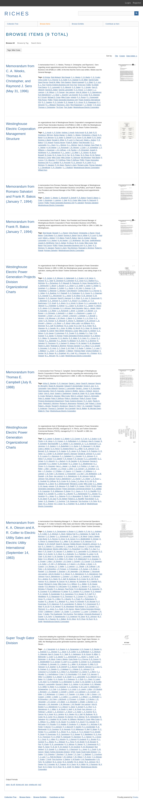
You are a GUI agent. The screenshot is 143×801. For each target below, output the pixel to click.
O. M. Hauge (49, 333)
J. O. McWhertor (75, 240)
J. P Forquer (71, 699)
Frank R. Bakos (72, 143)
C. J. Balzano (51, 288)
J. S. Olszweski (71, 702)
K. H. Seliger (77, 318)
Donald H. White (58, 140)
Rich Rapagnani (76, 105)
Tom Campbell (70, 408)
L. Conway (65, 576)
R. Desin (41, 734)
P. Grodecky (71, 724)
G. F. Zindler (48, 679)
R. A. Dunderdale (88, 727)
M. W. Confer (62, 719)
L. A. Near (55, 95)
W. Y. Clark (60, 356)
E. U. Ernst (63, 301)
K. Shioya (69, 321)
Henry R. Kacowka (57, 391)
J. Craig (82, 148)
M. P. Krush (42, 97)
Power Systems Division (74, 401)
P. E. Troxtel (69, 333)
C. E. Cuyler (95, 77)
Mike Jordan (65, 158)
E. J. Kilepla (73, 669)
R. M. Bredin (79, 742)
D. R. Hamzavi (51, 298)
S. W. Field (70, 348)
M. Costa (48, 155)
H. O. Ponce (78, 90)
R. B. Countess (53, 729)
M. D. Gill (88, 481)
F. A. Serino (83, 672)
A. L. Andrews (96, 531)
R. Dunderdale (54, 594)
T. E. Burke (79, 348)
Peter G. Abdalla (44, 398)
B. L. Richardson (52, 283)
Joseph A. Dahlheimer (63, 393)
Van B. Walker (81, 408)
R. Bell (87, 729)
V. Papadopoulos (59, 617)
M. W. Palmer (95, 155)
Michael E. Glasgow (53, 396)
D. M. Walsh (86, 138)
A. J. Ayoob (47, 133)
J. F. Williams (87, 471)
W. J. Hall (70, 353)
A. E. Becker (94, 649)
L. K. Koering (84, 576)
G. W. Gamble (71, 461)
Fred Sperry (42, 87)
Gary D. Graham (84, 145)
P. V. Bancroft (68, 727)
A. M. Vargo (88, 278)
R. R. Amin (80, 341)
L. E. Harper (76, 479)
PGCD (87, 486)
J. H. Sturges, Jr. (51, 566)
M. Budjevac (58, 326)
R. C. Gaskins (47, 102)
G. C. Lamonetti (54, 87)
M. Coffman (51, 481)
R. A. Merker (95, 336)
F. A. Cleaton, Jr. (84, 301)
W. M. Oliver (71, 619)
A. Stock (62, 534)
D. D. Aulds (63, 80)
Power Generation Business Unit (65, 100)
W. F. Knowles (49, 764)
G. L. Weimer (61, 145)
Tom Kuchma (83, 501)
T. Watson (69, 351)
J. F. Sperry (88, 90)
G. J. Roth (79, 679)
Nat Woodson (86, 158)
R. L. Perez (70, 602)
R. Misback (71, 341)
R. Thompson (51, 343)
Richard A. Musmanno (68, 403)
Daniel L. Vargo (74, 383)
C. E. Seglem (51, 446)
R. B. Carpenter (44, 491)
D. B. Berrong (48, 138)
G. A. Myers (61, 303)
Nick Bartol (96, 158)
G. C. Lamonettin (90, 303)
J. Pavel (50, 316)
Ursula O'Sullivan (92, 351)
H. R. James (42, 308)
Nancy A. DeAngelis (91, 396)
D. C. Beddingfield (83, 539)
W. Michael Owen (94, 408)
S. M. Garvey (69, 609)
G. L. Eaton (69, 306)
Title (116, 56)
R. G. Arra (97, 734)
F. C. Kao (92, 549)
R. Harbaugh (66, 737)
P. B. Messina (60, 486)
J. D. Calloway (80, 692)
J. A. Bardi (72, 466)
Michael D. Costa (54, 97)
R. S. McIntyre (91, 341)
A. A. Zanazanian (59, 531)
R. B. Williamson (57, 491)
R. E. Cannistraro (67, 594)
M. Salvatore (81, 581)
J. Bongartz (42, 692)
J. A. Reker (52, 311)
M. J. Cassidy (51, 328)
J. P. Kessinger (72, 569)
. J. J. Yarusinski (49, 649)
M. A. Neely (53, 579)
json (26, 785)
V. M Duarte (75, 759)
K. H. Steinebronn (91, 574)
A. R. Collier (42, 534)
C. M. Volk (78, 288)
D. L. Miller (79, 449)
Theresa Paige (79, 351)
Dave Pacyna (43, 82)
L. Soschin (64, 95)
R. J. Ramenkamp (80, 494)
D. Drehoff (67, 138)
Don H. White (82, 235)
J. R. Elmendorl (83, 150)
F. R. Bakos (81, 198)
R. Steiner (78, 604)
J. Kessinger (49, 150)
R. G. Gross (78, 102)
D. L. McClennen (55, 296)
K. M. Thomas (49, 321)
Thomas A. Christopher (46, 107)
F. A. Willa (84, 549)
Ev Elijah (95, 85)
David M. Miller (54, 82)
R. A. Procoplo (65, 163)
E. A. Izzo (97, 82)
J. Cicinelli (79, 311)
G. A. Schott (70, 303)
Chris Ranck (73, 233)
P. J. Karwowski (92, 97)
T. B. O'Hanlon (49, 754)
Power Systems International (89, 100)
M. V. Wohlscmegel (62, 484)
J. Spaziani (61, 571)
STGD (40, 612)
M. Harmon (69, 717)
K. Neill (69, 709)
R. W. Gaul (52, 499)
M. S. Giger (85, 328)
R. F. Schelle (48, 494)
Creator (122, 56)
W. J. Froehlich (68, 504)
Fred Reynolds (84, 143)
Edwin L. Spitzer (90, 140)
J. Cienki (70, 692)
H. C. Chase (73, 464)
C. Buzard (60, 286)
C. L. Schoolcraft (62, 536)
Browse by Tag (22, 43)
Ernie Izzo (81, 85)
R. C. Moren (61, 732)
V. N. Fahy (93, 501)
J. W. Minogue (50, 318)
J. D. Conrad (79, 469)
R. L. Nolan (50, 496)
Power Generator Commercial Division (76, 489)
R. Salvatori (50, 165)
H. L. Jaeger (88, 306)
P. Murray (47, 727)
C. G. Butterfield (62, 446)
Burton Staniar (59, 135)
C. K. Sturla (73, 446)
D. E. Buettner (51, 293)
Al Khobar (46, 77)
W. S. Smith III (80, 504)
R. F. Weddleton (87, 734)
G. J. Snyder (86, 87)
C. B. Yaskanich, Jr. (76, 444)
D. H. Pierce (55, 449)
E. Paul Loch (78, 140)
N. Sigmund (75, 158)
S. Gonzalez (42, 348)
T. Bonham (59, 754)
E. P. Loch (69, 140)
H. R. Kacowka (53, 308)
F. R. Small (52, 303)
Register (137, 3)
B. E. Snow (79, 281)
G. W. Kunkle (68, 556)
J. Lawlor (88, 313)
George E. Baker (51, 90)
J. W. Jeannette (72, 571)
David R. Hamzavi (64, 298)
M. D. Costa (83, 95)
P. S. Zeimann (57, 727)
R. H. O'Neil (55, 737)
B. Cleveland (58, 281)
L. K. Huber (86, 479)
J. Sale (64, 200)
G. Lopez (90, 554)
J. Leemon (57, 200)
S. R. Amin (52, 348)
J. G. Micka (80, 564)
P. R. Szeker (79, 486)
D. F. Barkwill (62, 293)
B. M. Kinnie (86, 654)
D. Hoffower (42, 664)
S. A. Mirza (85, 346)
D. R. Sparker (51, 667)
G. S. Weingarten (65, 682)
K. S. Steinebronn (94, 92)
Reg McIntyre (73, 248)
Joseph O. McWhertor (46, 243)
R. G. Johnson (76, 163)
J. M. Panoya (59, 474)
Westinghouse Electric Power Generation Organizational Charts (17, 437)
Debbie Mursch (76, 544)
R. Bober (67, 491)
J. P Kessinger (70, 474)
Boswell (55, 233)
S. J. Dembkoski (44, 168)
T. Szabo (46, 614)
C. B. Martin (85, 77)
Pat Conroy (47, 245)
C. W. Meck (95, 446)
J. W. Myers (60, 318)
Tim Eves (59, 107)
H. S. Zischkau (72, 687)
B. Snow (83, 283)
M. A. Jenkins (43, 579)
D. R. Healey (61, 451)
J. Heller (61, 566)
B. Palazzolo (74, 283)
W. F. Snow (58, 504)
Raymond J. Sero (63, 105)
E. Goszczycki (94, 298)
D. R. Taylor (96, 138)
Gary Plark (95, 145)
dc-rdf (13, 785)
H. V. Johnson (65, 308)
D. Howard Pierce (67, 449)
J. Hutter (55, 697)
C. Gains (87, 286)
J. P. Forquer (60, 92)
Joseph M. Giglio (78, 393)
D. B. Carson (70, 539)
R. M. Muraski (90, 602)
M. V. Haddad (92, 581)
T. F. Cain (76, 754)
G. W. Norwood (83, 461)
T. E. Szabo (64, 612)
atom (8, 785)
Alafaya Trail (70, 534)
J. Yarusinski (95, 571)
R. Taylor (46, 747)
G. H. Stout (58, 554)
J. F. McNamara (60, 564)
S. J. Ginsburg (60, 749)
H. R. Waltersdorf (80, 559)
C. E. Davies (50, 536)
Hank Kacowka (77, 308)
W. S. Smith (67, 767)
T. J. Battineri (86, 754)
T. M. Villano (77, 757)
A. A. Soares (47, 531)
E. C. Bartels (47, 546)
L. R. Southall (95, 576)
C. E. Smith (79, 286)
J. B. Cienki (67, 561)
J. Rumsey (73, 316)
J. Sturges (89, 702)
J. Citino (70, 469)
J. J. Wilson (83, 697)
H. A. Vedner (52, 240)
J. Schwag (81, 316)
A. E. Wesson (58, 278)
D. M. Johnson (86, 296)
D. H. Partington (74, 293)
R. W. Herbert (81, 343)
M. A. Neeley (69, 714)
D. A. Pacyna (53, 80)
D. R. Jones (71, 451)
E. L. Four (42, 85)
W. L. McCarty (50, 356)
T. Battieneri (48, 612)
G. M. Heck (47, 556)
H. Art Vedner (51, 148)
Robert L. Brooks (44, 406)
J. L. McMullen (94, 697)
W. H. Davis (71, 764)
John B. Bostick (54, 574)
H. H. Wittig (59, 559)
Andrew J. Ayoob (68, 133)
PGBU (50, 100)
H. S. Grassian (49, 466)
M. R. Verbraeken (92, 717)
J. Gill (87, 694)
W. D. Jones (57, 762)
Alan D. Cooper (94, 441)
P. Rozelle (49, 589)
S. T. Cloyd (61, 348)
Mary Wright (59, 331)
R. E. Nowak (68, 102)
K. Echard (79, 707)
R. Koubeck (81, 739)
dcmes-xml (20, 785)
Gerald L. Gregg (82, 388)
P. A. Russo (81, 97)
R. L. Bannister (50, 341)
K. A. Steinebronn (53, 153)
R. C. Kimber (85, 592)
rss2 (39, 785)
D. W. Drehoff (50, 544)
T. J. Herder (87, 105)
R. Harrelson (76, 737)
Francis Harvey (59, 143)
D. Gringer (94, 539)
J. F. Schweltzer (92, 148)
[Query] (108, 13)
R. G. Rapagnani (90, 102)
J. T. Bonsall (90, 316)
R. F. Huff (88, 594)
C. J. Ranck (63, 233)
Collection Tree (12, 24)
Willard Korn (42, 170)
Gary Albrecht (52, 388)
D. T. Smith (48, 454)
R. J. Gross (91, 338)
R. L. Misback (51, 105)
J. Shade (81, 702)
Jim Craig (85, 240)
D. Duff (63, 662)
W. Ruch (89, 619)
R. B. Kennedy (65, 729)
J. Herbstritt (60, 313)
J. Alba (46, 469)
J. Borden (53, 469)
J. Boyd (72, 311)
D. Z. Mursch (72, 667)
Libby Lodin (75, 323)
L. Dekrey (48, 323)
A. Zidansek (42, 654)
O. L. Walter (97, 484)
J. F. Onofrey (47, 471)
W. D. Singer (79, 762)
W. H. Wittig (81, 764)
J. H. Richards (49, 313)
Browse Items (45, 24)
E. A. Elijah (89, 82)
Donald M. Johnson (85, 454)
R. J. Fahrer (88, 597)
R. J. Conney (78, 597)
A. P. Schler (56, 133)
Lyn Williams (85, 323)
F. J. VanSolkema (51, 674)
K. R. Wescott (60, 321)
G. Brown (79, 303)
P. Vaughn (77, 727)
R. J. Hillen (57, 599)
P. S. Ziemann (59, 589)
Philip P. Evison (85, 398)
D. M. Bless (76, 296)
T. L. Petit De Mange (53, 757)
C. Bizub (52, 286)
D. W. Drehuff (58, 454)
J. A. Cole (52, 689)
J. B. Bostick (57, 561)
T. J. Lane (95, 348)
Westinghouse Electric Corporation (86, 107)
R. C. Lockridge (50, 732)
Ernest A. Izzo (89, 386)
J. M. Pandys (71, 150)
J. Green (89, 564)
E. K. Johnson (53, 301)
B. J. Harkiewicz (82, 534)
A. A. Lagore (47, 439)
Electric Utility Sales (60, 549)
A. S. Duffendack (70, 441)
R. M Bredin (79, 602)
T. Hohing (87, 348)
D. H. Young (76, 138)
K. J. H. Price (88, 318)
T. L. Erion (50, 351)
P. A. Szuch (80, 722)
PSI (39, 102)
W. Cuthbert (47, 762)
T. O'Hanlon (93, 612)
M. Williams (72, 719)
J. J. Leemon (70, 566)
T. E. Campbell (87, 406)
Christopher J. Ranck (89, 135)
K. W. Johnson (90, 321)
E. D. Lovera (42, 456)
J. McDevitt (62, 699)
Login (128, 3)
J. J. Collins (63, 697)
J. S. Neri (80, 474)
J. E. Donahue (89, 469)
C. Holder (95, 286)
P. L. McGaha (92, 724)
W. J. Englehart (60, 353)
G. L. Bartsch (60, 461)
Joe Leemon (70, 92)
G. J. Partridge (50, 306)
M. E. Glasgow (94, 95)
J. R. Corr (56, 316)
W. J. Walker (61, 619)
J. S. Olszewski (50, 571)
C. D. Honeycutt (90, 444)
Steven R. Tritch (75, 406)
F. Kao (61, 674)
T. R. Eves (97, 105)
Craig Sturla (42, 539)
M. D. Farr (66, 155)
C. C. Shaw (69, 286)
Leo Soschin (73, 95)
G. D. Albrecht (66, 87)
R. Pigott (85, 496)
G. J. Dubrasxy (69, 679)
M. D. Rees (85, 155)
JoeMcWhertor (95, 240)
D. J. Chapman (96, 293)
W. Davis (81, 617)
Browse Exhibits (78, 24)
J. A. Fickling (81, 466)
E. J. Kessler (77, 456)
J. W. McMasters (90, 474)
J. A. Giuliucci (62, 689)
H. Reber (50, 687)
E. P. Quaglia (51, 672)
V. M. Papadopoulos (88, 759)
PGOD (93, 486)
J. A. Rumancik (62, 148)
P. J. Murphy (82, 587)
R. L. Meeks (49, 742)
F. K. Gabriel (57, 459)
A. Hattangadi (69, 278)
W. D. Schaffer (68, 762)
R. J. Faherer (87, 737)
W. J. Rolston (92, 353)
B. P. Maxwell (64, 283)
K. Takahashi (79, 321)
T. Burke (56, 612)
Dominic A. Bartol (44, 140)
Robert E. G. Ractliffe (76, 499)
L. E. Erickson (58, 712)
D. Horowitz (52, 664)
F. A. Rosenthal (74, 549)
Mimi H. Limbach (77, 396)
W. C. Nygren (48, 504)
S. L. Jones (50, 609)
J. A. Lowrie (81, 689)
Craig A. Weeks (44, 449)
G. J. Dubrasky (68, 554)
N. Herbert (92, 331)
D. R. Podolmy (92, 451)
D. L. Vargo (67, 296)
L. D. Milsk (74, 153)
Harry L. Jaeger (89, 308)
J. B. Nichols (74, 148)
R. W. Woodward (94, 343)
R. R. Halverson (53, 604)
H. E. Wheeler (48, 559)
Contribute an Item (112, 24)
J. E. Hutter (42, 564)
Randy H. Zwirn (71, 165)
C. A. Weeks (75, 77)
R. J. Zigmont (71, 739)
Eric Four (73, 85)
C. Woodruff (63, 198)
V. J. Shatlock (68, 168)
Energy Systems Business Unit (57, 85)
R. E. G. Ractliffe (90, 491)
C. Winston (61, 291)
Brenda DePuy (92, 283)
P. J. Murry (92, 587)
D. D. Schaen (55, 662)
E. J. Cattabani (63, 669)
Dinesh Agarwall (78, 82)
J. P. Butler (81, 699)
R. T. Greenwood (89, 604)
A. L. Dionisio (52, 652)
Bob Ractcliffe (53, 444)
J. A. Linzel (72, 689)
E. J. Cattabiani (65, 456)
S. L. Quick (59, 609)
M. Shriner (94, 328)
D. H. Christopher (94, 662)
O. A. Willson (72, 584)
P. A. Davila (71, 722)
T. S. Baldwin (60, 351)
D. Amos (62, 539)
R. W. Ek (46, 607)
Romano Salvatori (91, 203)
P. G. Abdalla (80, 333)
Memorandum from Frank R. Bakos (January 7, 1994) (20, 227)
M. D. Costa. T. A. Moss (75, 481)
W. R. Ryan (81, 619)
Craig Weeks (48, 235)
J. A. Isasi (90, 466)
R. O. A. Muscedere (73, 496)
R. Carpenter (52, 338)
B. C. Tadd (49, 281)
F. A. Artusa (72, 301)
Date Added (131, 56)
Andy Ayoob (79, 133)
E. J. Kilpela (68, 546)
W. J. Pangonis (80, 353)
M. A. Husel (48, 714)
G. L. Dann (51, 145)
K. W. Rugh (77, 709)
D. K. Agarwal (73, 80)
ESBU (88, 85)
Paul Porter (69, 589)
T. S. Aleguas (97, 757)
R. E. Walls (73, 338)
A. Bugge (56, 439)
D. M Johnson (82, 664)
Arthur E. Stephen (49, 383)
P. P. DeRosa (60, 160)
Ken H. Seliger (60, 243)
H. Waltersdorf (93, 687)
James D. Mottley (71, 391)
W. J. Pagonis (50, 619)
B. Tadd (92, 534)
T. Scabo (41, 759)
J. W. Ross (49, 476)
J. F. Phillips (57, 471)
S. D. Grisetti (95, 346)
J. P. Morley (90, 699)
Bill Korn (50, 135)
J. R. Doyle (93, 569)
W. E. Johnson (91, 617)
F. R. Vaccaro (78, 459)
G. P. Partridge (52, 682)
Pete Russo (42, 100)
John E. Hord (49, 393)
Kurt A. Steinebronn (63, 479)
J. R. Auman (83, 569)
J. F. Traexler (77, 471)
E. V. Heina (89, 546)
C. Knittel (60, 288)
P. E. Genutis (90, 722)
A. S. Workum (82, 441)
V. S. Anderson (71, 617)
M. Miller (69, 328)
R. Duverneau (51, 734)
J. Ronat (64, 316)
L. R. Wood (66, 323)
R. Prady (45, 744)
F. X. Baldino (68, 551)
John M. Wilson (81, 92)
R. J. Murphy (68, 494)
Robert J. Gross (95, 403)
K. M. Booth (61, 709)
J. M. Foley (49, 474)
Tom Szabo (68, 107)
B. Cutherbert (69, 281)
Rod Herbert (89, 499)
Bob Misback (56, 77)
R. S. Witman (69, 744)
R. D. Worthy (63, 338)
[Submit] (136, 13)
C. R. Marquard (84, 446)
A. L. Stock (62, 652)
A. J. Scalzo (79, 278)
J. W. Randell (75, 704)
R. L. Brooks (61, 341)
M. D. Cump (47, 717)
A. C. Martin (65, 439)
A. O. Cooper (58, 441)
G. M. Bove (79, 306)
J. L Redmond (79, 313)
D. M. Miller (83, 80)
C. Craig (50, 657)
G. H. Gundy (48, 554)
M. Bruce (70, 243)
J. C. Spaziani (52, 692)
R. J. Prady (76, 599)
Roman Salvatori (95, 165)
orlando (73, 97)
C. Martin (69, 135)
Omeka (135, 797)
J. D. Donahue (96, 561)
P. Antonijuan (59, 333)
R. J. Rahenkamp (87, 599)
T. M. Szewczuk (71, 501)
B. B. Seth (88, 133)
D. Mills (90, 664)
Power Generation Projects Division (76, 336)
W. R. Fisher (47, 767)
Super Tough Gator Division (86, 752)
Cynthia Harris (83, 291)
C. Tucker (90, 657)
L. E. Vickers (84, 153)
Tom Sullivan (78, 614)
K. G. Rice (88, 707)
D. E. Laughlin (72, 662)
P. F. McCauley (61, 587)
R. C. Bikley (42, 338)
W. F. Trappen (61, 764)
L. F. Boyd (68, 712)
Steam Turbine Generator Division (87, 609)
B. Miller (95, 654)
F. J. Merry (92, 672)
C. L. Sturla (69, 288)
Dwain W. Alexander (56, 386)
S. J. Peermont (72, 749)
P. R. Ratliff (70, 486)
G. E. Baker (76, 87)
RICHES (16, 14)
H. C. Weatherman (85, 464)
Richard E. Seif (82, 403)
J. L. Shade (80, 566)
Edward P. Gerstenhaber (74, 386)
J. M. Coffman (60, 150)
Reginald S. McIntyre (86, 248)
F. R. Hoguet (48, 143)
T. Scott (48, 759)
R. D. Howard (96, 592)
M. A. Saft (49, 326)
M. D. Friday (75, 155)
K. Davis (72, 707)
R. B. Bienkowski (80, 589)
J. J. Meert (69, 313)
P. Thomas (58, 336)
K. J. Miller (52, 709)
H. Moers (97, 306)
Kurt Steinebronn (44, 95)
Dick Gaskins (66, 82)
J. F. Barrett (88, 311)
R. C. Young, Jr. (77, 491)
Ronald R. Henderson (60, 406)
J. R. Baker (61, 702)
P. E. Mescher (49, 160)
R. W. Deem (59, 165)
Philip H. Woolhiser (72, 398)
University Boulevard (92, 614)
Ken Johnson (50, 479)
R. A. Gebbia (54, 163)
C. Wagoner (51, 291)
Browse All (10, 43)
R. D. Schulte (58, 102)
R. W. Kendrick (74, 747)
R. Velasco (71, 343)
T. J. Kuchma (60, 501)
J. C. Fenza (62, 469)
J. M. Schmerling (49, 569)
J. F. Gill (50, 564)
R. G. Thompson (66, 597)
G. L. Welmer (72, 145)
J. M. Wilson (49, 92)
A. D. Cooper (75, 439)
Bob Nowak (66, 77)
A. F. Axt (84, 439)
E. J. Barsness (53, 456)
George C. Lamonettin (66, 388)
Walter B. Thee (43, 411)
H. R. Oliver (68, 559)
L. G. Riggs (57, 323)
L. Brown (49, 712)
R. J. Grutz (48, 599)
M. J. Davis (50, 484)
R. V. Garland (62, 343)
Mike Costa (65, 97)
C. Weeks (77, 135)
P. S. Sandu (49, 336)
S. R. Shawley (56, 168)
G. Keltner (61, 306)
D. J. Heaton (62, 664)
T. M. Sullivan (67, 757)
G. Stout (76, 682)
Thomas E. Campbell (56, 408)
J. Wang (69, 318)
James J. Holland (85, 391)
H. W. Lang (83, 687)
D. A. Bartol (58, 235)
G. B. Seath (67, 677)
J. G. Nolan (80, 694)
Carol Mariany (71, 291)
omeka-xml (33, 785)
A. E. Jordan (47, 278)
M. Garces (61, 581)
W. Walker (76, 767)
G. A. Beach (57, 677)
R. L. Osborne (60, 496)
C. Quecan (87, 288)
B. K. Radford (89, 281)
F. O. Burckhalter (70, 674)
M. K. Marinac (70, 581)
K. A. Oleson (65, 574)
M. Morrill (76, 328)
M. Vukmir (50, 331)
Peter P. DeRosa (72, 160)
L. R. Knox (95, 479)
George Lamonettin (66, 90)
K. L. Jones (65, 153)
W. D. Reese (49, 353)
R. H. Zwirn (87, 163)
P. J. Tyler (89, 333)
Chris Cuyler (42, 80)
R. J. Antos (58, 494)
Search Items (36, 43)
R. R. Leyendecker (67, 604)
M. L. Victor (61, 328)
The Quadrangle (56, 614)
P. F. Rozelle (51, 724)
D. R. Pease (81, 451)
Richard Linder (83, 165)
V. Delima (66, 759)
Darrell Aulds (93, 80)
